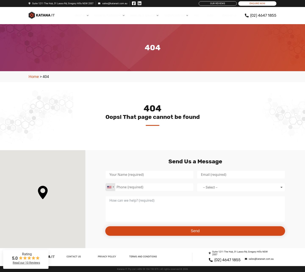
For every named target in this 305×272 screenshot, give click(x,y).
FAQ (196, 15)
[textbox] (211, 187)
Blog (210, 15)
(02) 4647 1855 (225, 260)
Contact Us (229, 15)
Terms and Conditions (143, 256)
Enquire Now (257, 3)
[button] (43, 192)
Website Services (175, 15)
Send (195, 231)
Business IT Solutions (108, 15)
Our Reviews (217, 3)
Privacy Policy (107, 256)
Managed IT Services (143, 15)
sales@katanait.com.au (112, 3)
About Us (80, 15)
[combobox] (110, 187)
